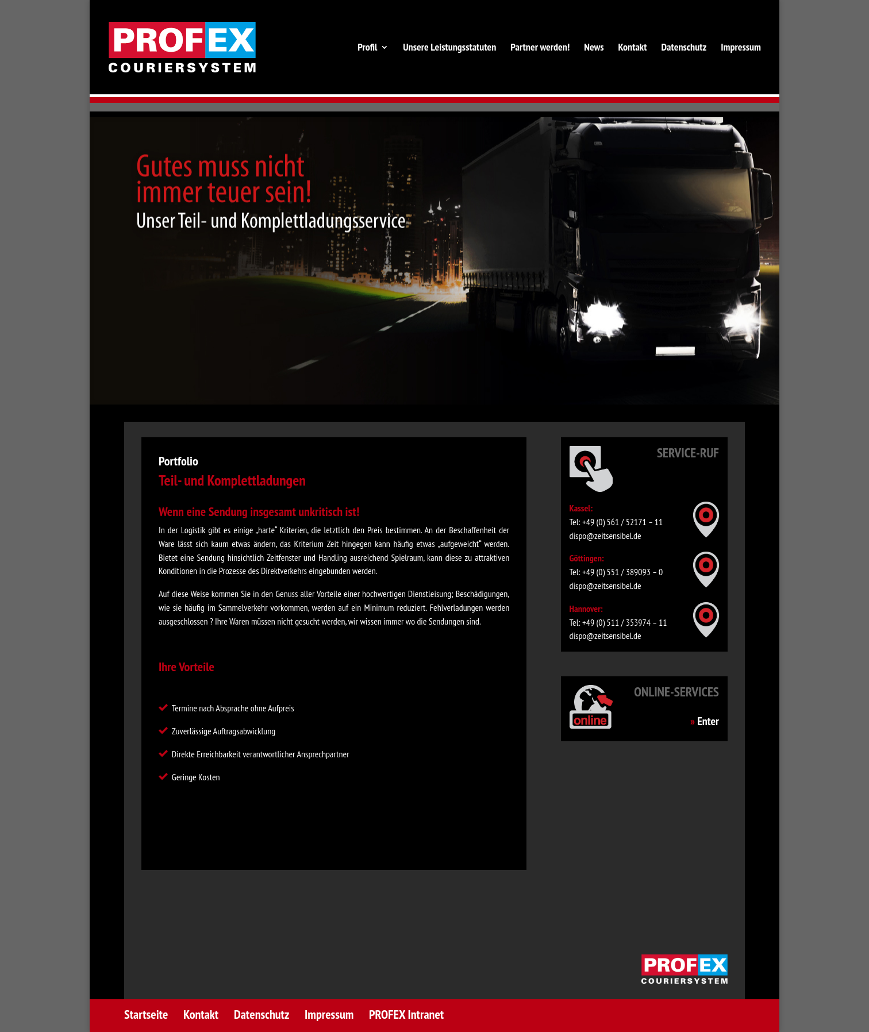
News (593, 48)
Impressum (741, 48)
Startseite (146, 1014)
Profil (367, 48)
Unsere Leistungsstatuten (449, 48)
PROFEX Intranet (406, 1014)
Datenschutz (683, 48)
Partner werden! (540, 48)
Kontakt (632, 48)
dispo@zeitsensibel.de (605, 535)
